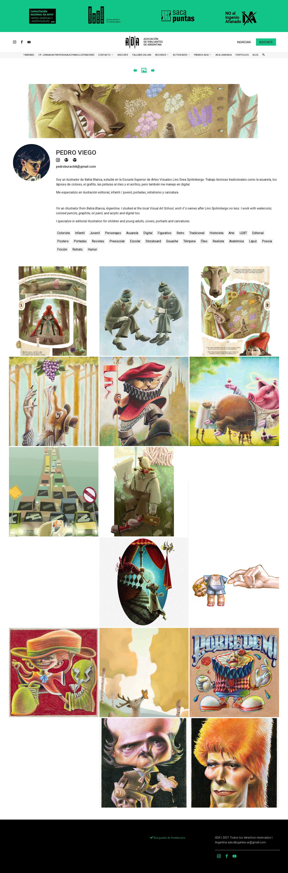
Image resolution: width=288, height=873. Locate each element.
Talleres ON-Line (141, 55)
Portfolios (242, 55)
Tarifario (28, 55)
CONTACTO (104, 55)
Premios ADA (201, 55)
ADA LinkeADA (223, 55)
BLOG (255, 55)
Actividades (180, 55)
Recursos (161, 55)
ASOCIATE (122, 55)
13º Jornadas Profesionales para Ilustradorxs (66, 55)
